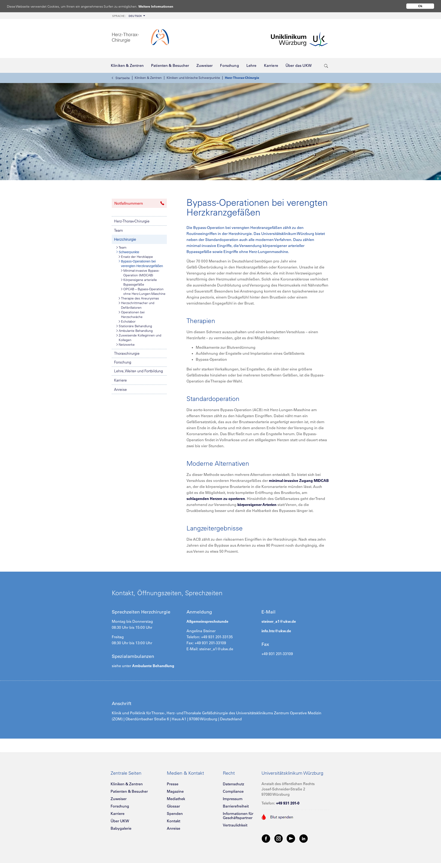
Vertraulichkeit (235, 825)
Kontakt (173, 821)
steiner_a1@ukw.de (278, 621)
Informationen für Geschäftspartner (238, 815)
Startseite (121, 78)
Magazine (175, 791)
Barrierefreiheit (236, 806)
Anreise (120, 389)
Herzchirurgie (125, 239)
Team (118, 230)
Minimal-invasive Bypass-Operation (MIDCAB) (140, 272)
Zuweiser (119, 798)
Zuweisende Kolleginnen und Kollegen (138, 337)
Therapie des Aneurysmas (139, 298)
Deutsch (127, 16)
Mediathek (176, 798)
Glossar (173, 806)
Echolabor (127, 321)
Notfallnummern (139, 203)
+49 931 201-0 (287, 803)
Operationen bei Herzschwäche (132, 314)
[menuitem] (128, 15)
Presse (172, 784)
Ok (420, 6)
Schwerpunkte (127, 252)
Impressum (232, 798)
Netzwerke (125, 344)
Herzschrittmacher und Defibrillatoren (136, 305)
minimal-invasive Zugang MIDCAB (299, 480)
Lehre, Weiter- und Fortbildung (138, 371)
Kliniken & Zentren (148, 78)
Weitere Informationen (160, 6)
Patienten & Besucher (129, 791)
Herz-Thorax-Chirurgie (242, 78)
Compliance (233, 791)
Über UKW (120, 821)
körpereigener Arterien (256, 504)
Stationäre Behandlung (134, 326)
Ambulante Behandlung (134, 330)
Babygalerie (121, 828)
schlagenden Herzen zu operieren (215, 498)
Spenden (175, 813)
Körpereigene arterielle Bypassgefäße (139, 282)
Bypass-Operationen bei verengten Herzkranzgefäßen (141, 263)
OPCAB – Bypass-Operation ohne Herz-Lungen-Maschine (143, 291)
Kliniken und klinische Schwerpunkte (193, 78)
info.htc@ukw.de (276, 631)
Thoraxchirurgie (127, 353)
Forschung (122, 362)
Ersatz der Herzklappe (136, 256)
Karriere (120, 380)
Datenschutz (233, 784)
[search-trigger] (326, 65)
